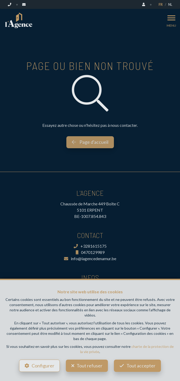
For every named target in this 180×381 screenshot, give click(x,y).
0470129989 (90, 252)
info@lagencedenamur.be (90, 258)
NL (170, 4)
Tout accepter (140, 365)
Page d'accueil (90, 142)
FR (161, 4)
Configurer (43, 365)
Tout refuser (89, 365)
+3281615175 (90, 245)
